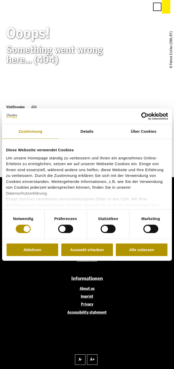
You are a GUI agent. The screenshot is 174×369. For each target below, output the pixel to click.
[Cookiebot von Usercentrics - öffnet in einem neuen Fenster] (145, 116)
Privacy (87, 304)
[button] (122, 7)
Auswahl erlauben (87, 249)
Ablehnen (32, 249)
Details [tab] (87, 131)
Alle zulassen (141, 249)
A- (80, 359)
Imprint (87, 296)
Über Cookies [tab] (143, 131)
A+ (92, 359)
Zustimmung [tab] (30, 131)
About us (87, 288)
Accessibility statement (87, 312)
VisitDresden (15, 107)
